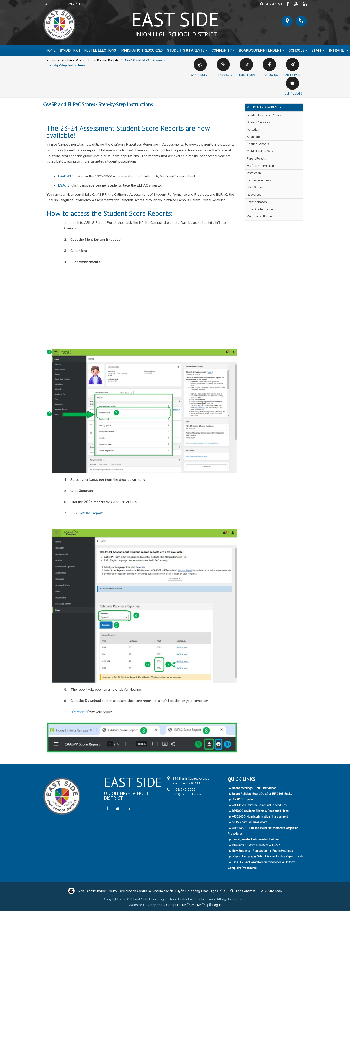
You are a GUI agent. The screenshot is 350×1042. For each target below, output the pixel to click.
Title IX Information (260, 209)
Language (75, 4)
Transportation (257, 202)
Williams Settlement (260, 216)
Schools (51, 4)
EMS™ (200, 904)
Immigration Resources (141, 50)
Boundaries (254, 137)
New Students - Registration (250, 851)
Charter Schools (258, 144)
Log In (217, 904)
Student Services (258, 122)
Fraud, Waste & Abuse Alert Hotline (255, 839)
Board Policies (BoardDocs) (250, 794)
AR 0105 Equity (242, 800)
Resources (254, 195)
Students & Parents (185, 50)
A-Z (271, 891)
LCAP (276, 845)
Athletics (253, 129)
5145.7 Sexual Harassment (249, 822)
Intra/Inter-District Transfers (250, 845)
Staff (316, 50)
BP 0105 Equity (282, 794)
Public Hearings (282, 851)
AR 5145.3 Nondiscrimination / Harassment (260, 817)
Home (50, 50)
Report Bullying (242, 857)
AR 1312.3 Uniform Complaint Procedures (259, 805)
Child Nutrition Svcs (260, 151)
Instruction (254, 173)
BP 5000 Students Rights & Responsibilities (260, 811)
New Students (256, 187)
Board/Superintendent (260, 50)
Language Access (259, 180)
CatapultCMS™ (178, 904)
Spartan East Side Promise (265, 115)
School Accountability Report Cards (280, 857)
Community (221, 50)
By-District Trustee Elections (88, 50)
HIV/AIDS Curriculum (261, 166)
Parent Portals (108, 60)
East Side (175, 21)
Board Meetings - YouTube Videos (254, 788)
